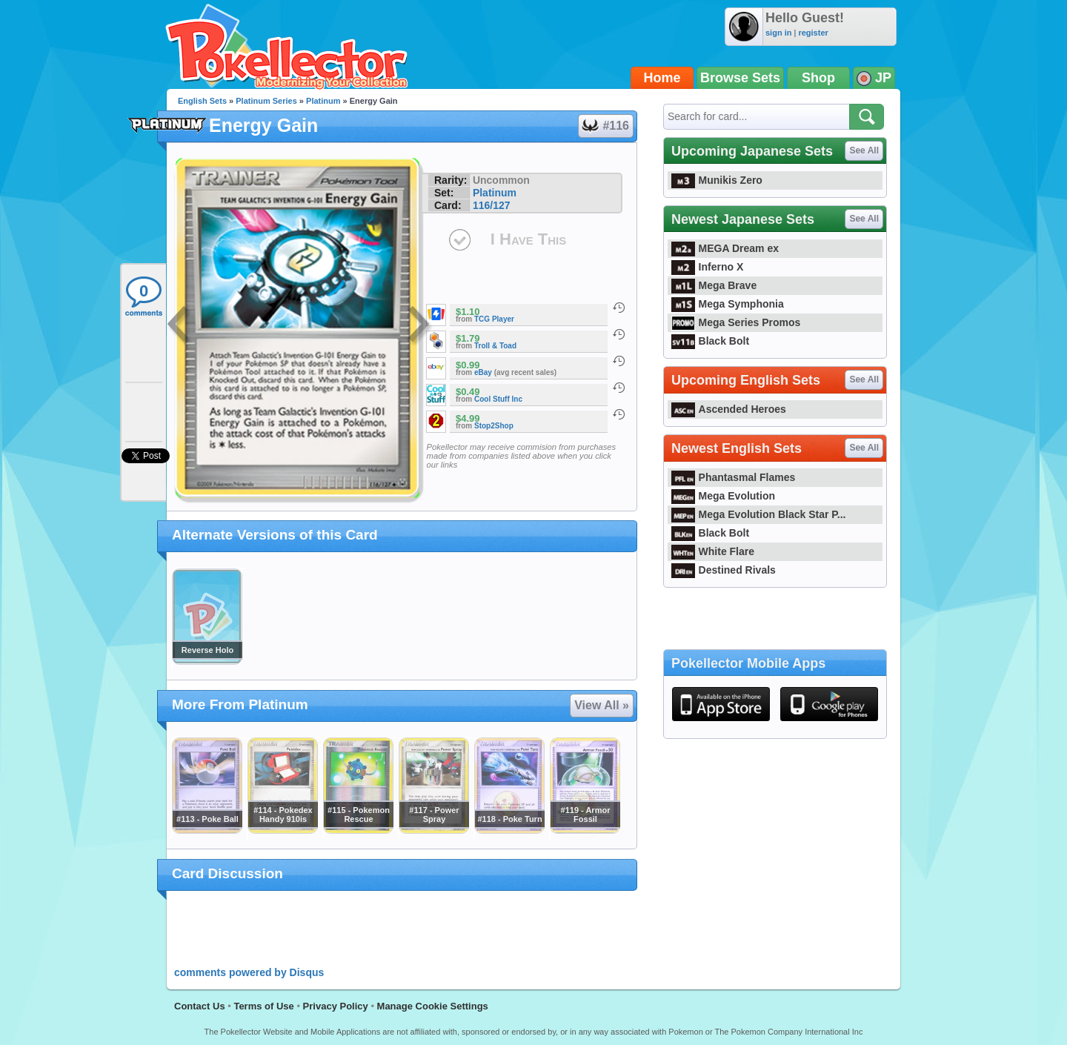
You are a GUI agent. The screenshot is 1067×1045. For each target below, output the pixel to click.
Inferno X (707, 267)
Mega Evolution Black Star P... (758, 514)
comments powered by (249, 972)
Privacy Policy (335, 1006)
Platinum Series (266, 100)
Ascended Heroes (728, 409)
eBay (483, 372)
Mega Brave (714, 285)
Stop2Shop (493, 426)
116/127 (492, 205)
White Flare (712, 551)
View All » (601, 705)
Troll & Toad (495, 346)
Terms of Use (263, 1006)
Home (662, 77)
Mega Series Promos (735, 322)
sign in (778, 32)
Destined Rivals (723, 570)
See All (864, 150)
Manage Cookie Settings (432, 1006)
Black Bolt (710, 341)
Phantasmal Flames (733, 477)
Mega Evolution (723, 496)
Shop (818, 77)
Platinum (323, 100)
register (813, 32)
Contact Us (199, 1006)
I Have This (528, 239)
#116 (605, 126)
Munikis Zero (716, 180)
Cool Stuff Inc (498, 399)
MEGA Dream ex (725, 248)
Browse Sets (740, 77)
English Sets (202, 100)
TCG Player (494, 319)
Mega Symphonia (727, 304)
